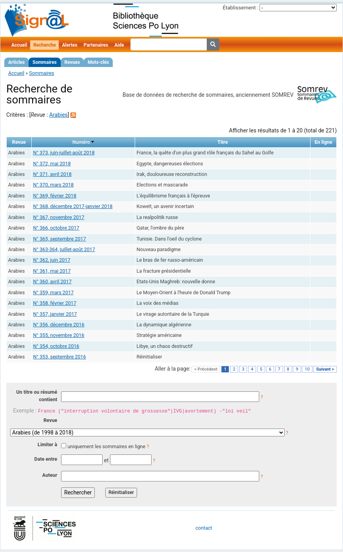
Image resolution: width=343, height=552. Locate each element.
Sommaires (44, 62)
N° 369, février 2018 (54, 196)
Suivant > (325, 369)
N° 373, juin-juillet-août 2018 (63, 153)
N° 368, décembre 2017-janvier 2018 (72, 206)
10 (307, 369)
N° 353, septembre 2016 (59, 357)
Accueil (19, 45)
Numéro (81, 142)
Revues (72, 62)
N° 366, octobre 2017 (56, 228)
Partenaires (96, 45)
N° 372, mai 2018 (51, 164)
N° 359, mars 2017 (53, 292)
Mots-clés (98, 62)
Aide (119, 45)
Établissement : (240, 8)
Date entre (45, 459)
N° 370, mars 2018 (53, 185)
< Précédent (205, 369)
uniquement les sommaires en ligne (106, 446)
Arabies (58, 115)
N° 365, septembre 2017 (59, 239)
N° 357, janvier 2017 (55, 314)
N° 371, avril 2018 (52, 174)
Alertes (69, 45)
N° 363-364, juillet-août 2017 (64, 249)
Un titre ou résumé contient (36, 395)
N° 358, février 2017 (54, 303)
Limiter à (47, 444)
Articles (16, 62)
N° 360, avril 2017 (52, 281)
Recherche (44, 45)
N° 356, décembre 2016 (58, 325)
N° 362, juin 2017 (51, 260)
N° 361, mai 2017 (51, 271)
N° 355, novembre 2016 (58, 335)
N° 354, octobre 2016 (56, 346)
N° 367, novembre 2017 (58, 217)
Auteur (49, 475)
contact (203, 528)
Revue (50, 420)
